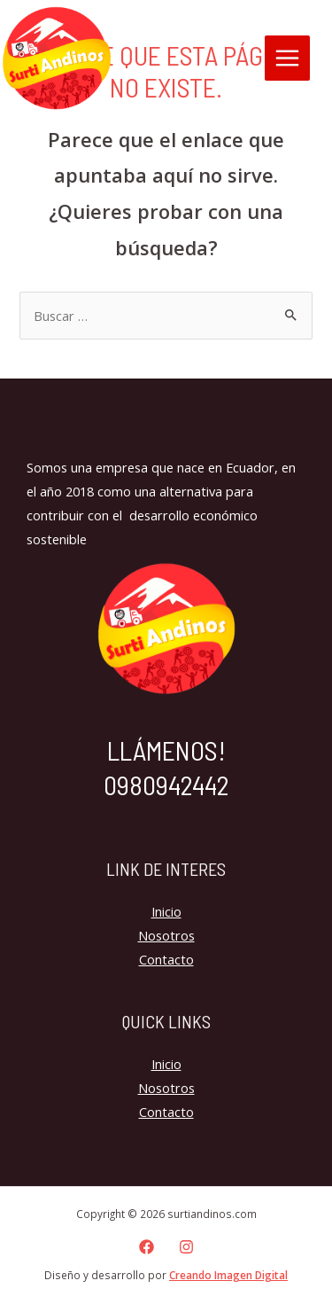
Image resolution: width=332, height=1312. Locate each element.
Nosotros (166, 935)
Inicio (166, 911)
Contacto (166, 959)
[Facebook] (146, 1246)
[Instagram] (186, 1246)
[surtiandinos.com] (56, 58)
